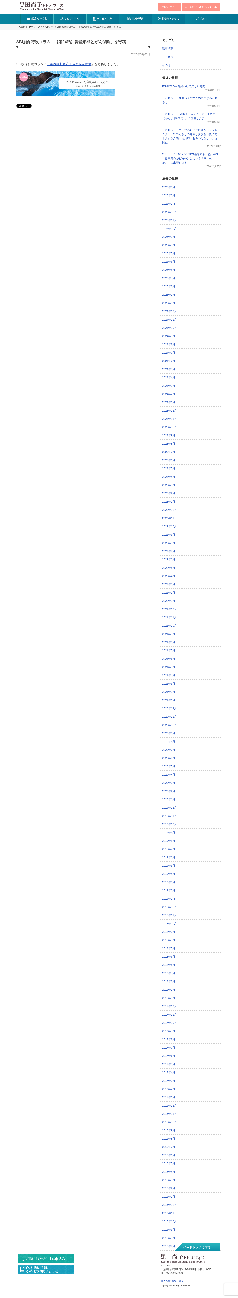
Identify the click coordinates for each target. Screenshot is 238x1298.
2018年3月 (168, 981)
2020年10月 (169, 725)
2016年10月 (169, 1122)
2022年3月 (168, 584)
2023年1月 (168, 501)
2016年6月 (168, 1155)
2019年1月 (168, 898)
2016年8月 (168, 1138)
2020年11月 (169, 716)
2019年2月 (168, 890)
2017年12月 (169, 1006)
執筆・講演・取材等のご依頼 (46, 1269)
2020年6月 (168, 758)
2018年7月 (168, 948)
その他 (166, 65)
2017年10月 (169, 1022)
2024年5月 (168, 369)
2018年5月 (168, 964)
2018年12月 (169, 907)
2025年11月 (169, 220)
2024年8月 (168, 344)
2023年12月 (169, 410)
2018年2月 (168, 989)
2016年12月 (169, 1105)
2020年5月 (168, 766)
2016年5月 (168, 1163)
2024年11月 (169, 319)
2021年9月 (168, 634)
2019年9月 (168, 832)
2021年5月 (168, 667)
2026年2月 (168, 195)
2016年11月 (169, 1113)
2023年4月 (168, 476)
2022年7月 (168, 551)
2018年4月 (168, 973)
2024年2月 (168, 394)
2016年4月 (168, 1171)
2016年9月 (168, 1130)
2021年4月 (168, 675)
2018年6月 (168, 956)
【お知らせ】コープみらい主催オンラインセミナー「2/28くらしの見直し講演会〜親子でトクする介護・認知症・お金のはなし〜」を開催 (189, 136)
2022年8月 (168, 542)
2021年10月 (169, 625)
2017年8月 (168, 1039)
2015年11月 (169, 1213)
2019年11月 (169, 816)
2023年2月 (168, 493)
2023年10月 (169, 427)
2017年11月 (169, 1014)
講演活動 (167, 48)
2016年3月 (168, 1180)
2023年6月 (168, 460)
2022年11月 (169, 518)
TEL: (201, 7)
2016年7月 (168, 1146)
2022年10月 (169, 526)
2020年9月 (168, 733)
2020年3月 (168, 782)
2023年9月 (168, 435)
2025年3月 (168, 286)
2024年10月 (169, 327)
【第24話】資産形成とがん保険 (69, 64)
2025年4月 (168, 278)
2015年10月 (169, 1221)
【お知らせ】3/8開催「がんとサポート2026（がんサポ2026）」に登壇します (189, 116)
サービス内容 (103, 19)
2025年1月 (168, 303)
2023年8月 (168, 443)
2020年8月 (168, 741)
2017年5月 (168, 1064)
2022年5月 (168, 567)
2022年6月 (168, 559)
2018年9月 (168, 931)
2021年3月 (168, 683)
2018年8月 (168, 940)
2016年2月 (168, 1188)
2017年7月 (168, 1047)
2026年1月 (168, 203)
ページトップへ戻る (197, 1247)
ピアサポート (170, 57)
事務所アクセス (168, 19)
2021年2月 (168, 691)
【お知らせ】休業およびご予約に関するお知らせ (189, 100)
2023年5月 (168, 468)
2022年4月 (168, 576)
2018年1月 (168, 998)
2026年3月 (168, 187)
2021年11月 (169, 617)
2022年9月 (168, 534)
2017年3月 (168, 1080)
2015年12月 (169, 1204)
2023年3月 (168, 485)
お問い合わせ (169, 6)
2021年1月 (168, 700)
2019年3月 (168, 882)
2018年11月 (169, 915)
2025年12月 (169, 212)
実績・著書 (135, 19)
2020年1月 (168, 799)
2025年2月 (168, 294)
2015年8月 (168, 1237)
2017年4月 (168, 1072)
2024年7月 (168, 352)
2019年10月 (169, 824)
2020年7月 (168, 749)
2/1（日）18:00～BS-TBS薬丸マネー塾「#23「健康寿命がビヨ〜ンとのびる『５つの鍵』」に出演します (190, 158)
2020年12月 (169, 708)
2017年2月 (168, 1089)
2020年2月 (168, 791)
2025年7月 (168, 253)
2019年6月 (168, 857)
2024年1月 (168, 402)
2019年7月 (168, 849)
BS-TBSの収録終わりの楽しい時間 (183, 86)
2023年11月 (169, 418)
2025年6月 (168, 261)
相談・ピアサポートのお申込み (46, 1258)
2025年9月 (168, 236)
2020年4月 (168, 774)
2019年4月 (168, 873)
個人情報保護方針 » (172, 1280)
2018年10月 (169, 923)
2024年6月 (168, 360)
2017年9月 (168, 1031)
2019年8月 (168, 840)
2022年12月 (169, 509)
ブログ (201, 19)
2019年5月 (168, 865)
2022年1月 (168, 600)
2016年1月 (168, 1196)
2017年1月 (168, 1097)
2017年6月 (168, 1055)
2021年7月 (168, 650)
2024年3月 (168, 385)
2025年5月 (168, 269)
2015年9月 (168, 1229)
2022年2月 (168, 592)
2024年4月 (168, 377)
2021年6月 (168, 658)
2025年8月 (168, 245)
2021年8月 (168, 642)
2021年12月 (169, 609)
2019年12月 (169, 807)
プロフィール (70, 19)
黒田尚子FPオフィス (41, 6)
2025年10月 (169, 228)
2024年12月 (169, 311)
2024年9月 (168, 336)
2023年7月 (168, 451)
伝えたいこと (37, 19)
